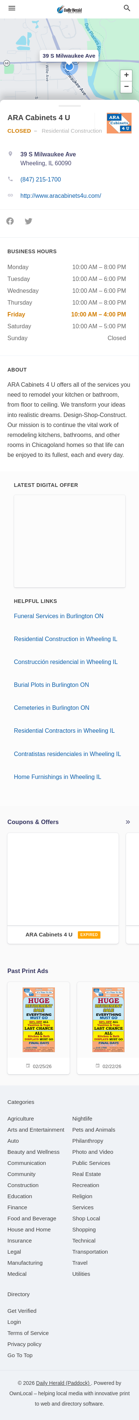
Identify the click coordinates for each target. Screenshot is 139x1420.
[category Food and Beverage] (31, 1218)
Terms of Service (28, 1333)
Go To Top (20, 1355)
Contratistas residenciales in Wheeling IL (67, 754)
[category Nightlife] (82, 1118)
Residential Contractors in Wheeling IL (64, 731)
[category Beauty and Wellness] (33, 1152)
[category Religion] (82, 1196)
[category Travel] (79, 1263)
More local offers (128, 822)
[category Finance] (17, 1207)
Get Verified (21, 1311)
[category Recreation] (85, 1185)
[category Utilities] (81, 1274)
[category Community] (21, 1174)
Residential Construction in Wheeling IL (66, 639)
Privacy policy (24, 1344)
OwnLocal (20, 1393)
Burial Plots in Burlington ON (51, 685)
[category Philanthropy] (87, 1141)
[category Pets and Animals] (93, 1129)
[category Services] (83, 1207)
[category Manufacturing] (25, 1263)
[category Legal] (14, 1251)
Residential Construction (72, 131)
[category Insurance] (19, 1240)
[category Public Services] (91, 1163)
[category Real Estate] (86, 1174)
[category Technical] (84, 1240)
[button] (69, 66)
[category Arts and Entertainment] (35, 1129)
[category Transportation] (90, 1251)
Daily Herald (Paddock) (63, 1383)
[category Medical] (17, 1274)
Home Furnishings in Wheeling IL (58, 777)
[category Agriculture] (20, 1118)
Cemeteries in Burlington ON (52, 708)
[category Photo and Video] (92, 1152)
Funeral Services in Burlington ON (59, 616)
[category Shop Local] (86, 1218)
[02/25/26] (38, 1027)
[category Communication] (26, 1163)
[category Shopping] (84, 1229)
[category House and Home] (29, 1229)
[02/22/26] (108, 1027)
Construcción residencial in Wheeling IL (66, 662)
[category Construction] (23, 1185)
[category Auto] (13, 1141)
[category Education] (19, 1196)
